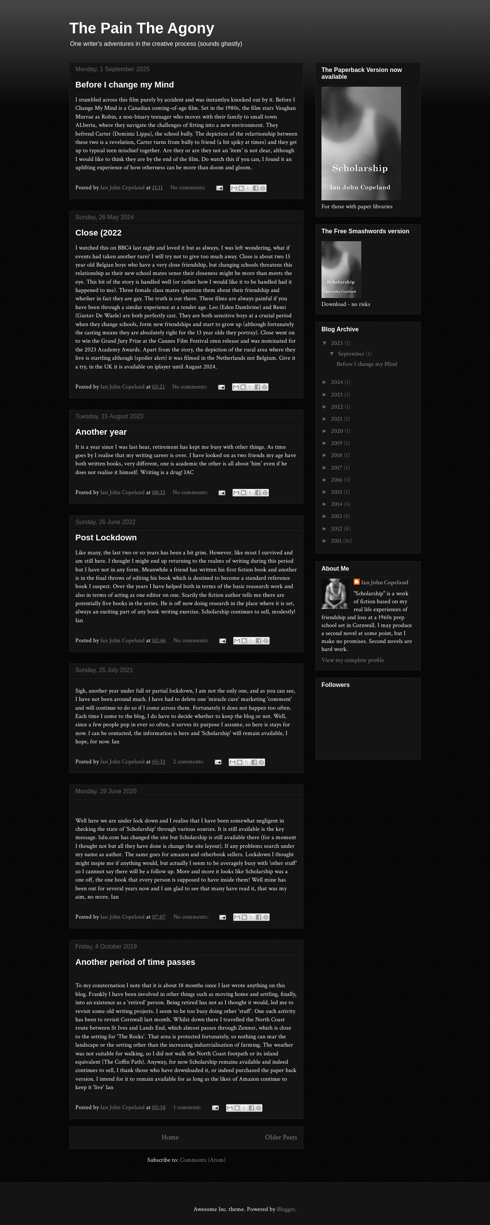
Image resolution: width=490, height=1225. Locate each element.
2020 (338, 431)
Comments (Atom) (203, 1160)
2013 (337, 516)
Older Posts (281, 1137)
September (352, 354)
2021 (337, 419)
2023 (337, 395)
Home (170, 1137)
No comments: (188, 188)
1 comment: (188, 1107)
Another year (101, 432)
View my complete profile (352, 660)
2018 (337, 455)
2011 (337, 541)
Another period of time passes (135, 962)
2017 (337, 468)
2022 (338, 407)
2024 (338, 382)
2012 (337, 529)
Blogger (286, 1209)
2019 (337, 443)
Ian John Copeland (385, 583)
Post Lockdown (106, 537)
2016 (337, 480)
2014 (337, 504)
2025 (338, 343)
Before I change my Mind (124, 84)
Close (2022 (98, 232)
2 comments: (189, 762)
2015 (337, 492)
